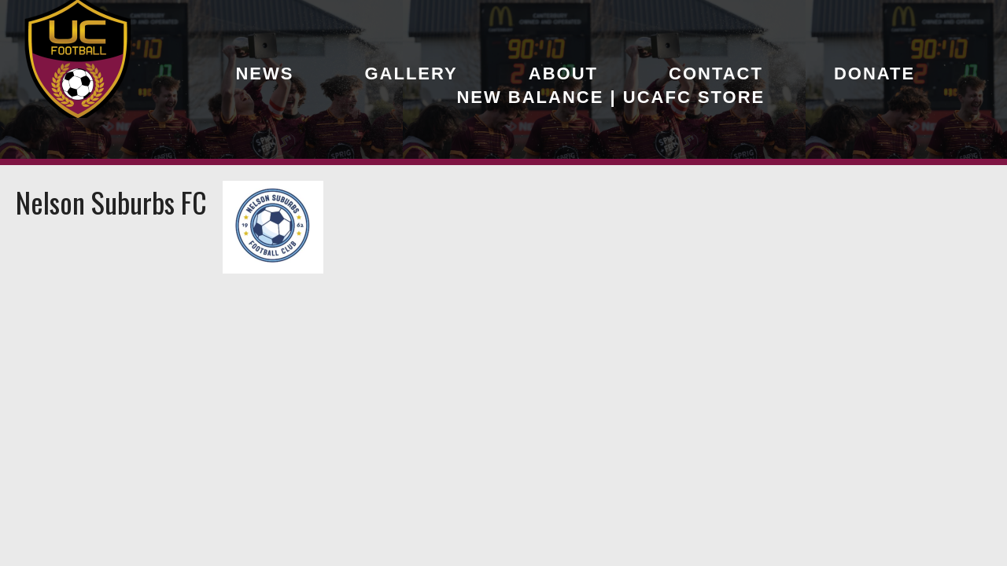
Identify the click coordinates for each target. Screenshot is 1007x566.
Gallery (410, 73)
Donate (874, 73)
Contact (716, 73)
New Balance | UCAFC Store (610, 97)
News (264, 73)
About (563, 73)
